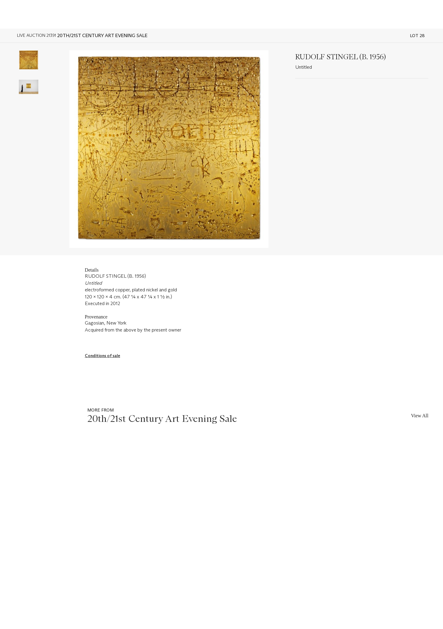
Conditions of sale (102, 355)
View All (419, 415)
